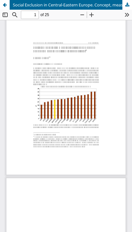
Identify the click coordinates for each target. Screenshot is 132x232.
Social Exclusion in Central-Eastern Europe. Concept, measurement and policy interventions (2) (72, 5)
